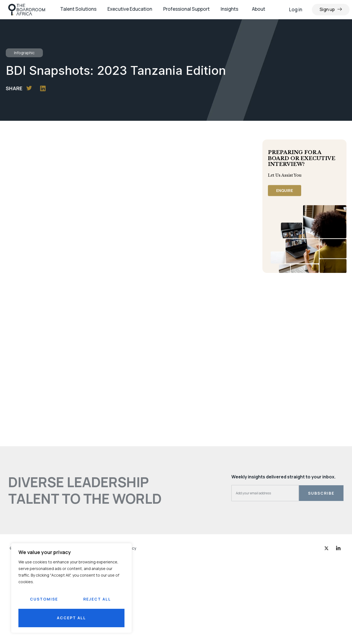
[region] (71, 588)
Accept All (71, 617)
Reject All (97, 599)
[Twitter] (326, 548)
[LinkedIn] (338, 548)
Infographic (24, 52)
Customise (44, 599)
